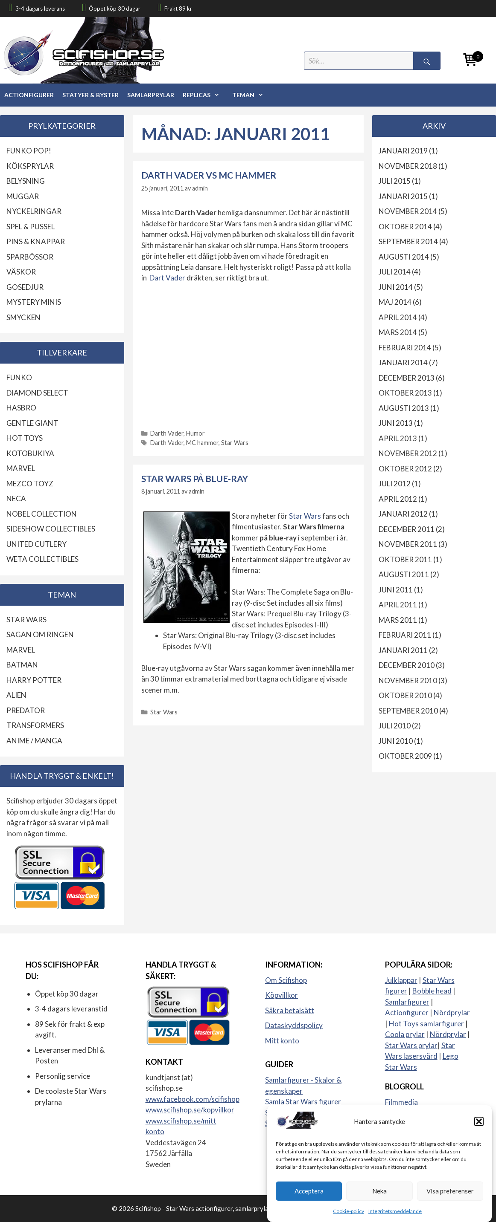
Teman (252, 95)
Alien (16, 694)
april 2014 (398, 317)
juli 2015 (395, 180)
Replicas (205, 95)
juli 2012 (395, 483)
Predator (25, 710)
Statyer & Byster (90, 94)
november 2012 (408, 453)
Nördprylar (452, 1012)
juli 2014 (395, 271)
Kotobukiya (30, 453)
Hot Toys (24, 437)
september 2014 (408, 241)
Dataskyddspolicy (294, 1025)
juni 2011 (396, 589)
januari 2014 (403, 362)
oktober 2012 (405, 468)
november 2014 (408, 211)
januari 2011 (403, 650)
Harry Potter (33, 680)
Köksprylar (30, 166)
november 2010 (408, 680)
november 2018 (408, 166)
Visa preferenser (450, 1199)
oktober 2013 (405, 392)
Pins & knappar (35, 241)
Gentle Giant (32, 423)
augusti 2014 (404, 256)
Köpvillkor (281, 995)
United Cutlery (36, 544)
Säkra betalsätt (289, 1010)
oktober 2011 (405, 559)
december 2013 (407, 377)
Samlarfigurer (407, 1001)
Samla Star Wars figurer (303, 1101)
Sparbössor (29, 256)
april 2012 (398, 498)
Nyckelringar (33, 211)
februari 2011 (405, 634)
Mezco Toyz (29, 483)
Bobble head (432, 990)
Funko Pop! (28, 150)
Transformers (35, 725)
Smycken (23, 317)
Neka (379, 1199)
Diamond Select (37, 392)
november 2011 (408, 544)
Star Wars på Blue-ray (194, 478)
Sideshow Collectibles (50, 528)
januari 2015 (403, 196)
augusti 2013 (404, 408)
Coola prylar (405, 1034)
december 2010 (407, 665)
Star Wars (234, 442)
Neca (16, 498)
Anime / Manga (34, 740)
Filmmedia (401, 1102)
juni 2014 (396, 287)
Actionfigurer (29, 94)
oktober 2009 (405, 755)
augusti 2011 (404, 574)
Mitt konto (282, 1040)
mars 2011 (398, 619)
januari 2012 (403, 513)
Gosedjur (25, 287)
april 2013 (398, 438)
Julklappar (401, 980)
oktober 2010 (405, 695)
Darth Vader (167, 433)
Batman (22, 664)
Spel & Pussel (30, 226)
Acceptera (309, 1199)
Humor (195, 433)
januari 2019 (403, 150)
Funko (19, 377)
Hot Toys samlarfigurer (426, 1023)
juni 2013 (396, 423)
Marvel (20, 468)
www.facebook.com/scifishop (192, 1099)
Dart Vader (167, 277)
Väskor (21, 271)
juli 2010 (395, 725)
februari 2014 (405, 347)
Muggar (22, 196)
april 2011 (398, 604)
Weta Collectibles (42, 559)
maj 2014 (395, 302)
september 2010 (408, 710)
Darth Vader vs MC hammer (208, 175)
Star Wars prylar (411, 1045)
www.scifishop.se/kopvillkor (190, 1109)
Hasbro (21, 407)
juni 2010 (396, 741)
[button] (479, 1129)
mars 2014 (398, 332)
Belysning (25, 180)
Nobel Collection (41, 513)
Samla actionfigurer (296, 1112)
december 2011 (407, 529)
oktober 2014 (405, 226)
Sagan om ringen (40, 634)
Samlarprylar (150, 94)
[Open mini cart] (470, 61)
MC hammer (202, 442)
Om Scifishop (286, 980)
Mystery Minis (33, 302)
